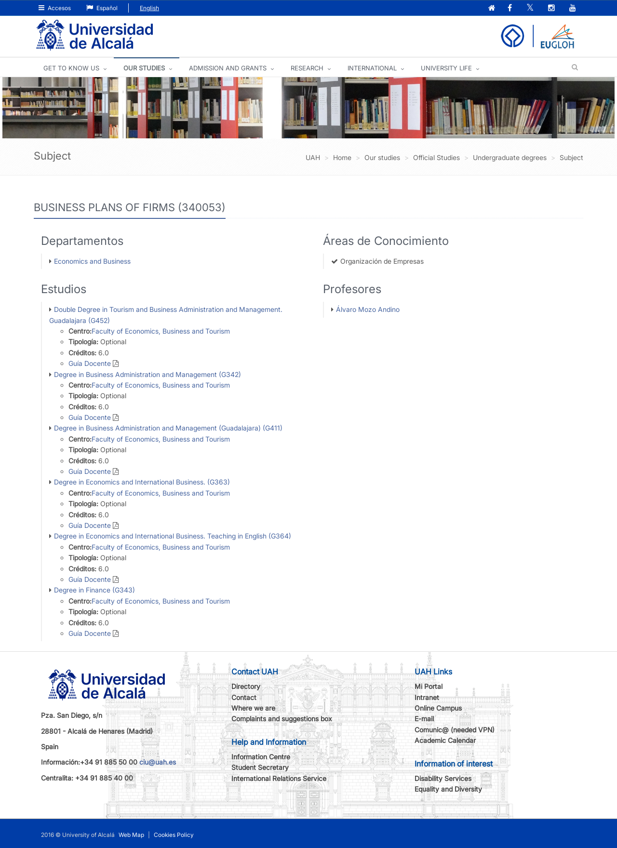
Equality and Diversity (448, 789)
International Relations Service (278, 778)
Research (307, 68)
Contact (243, 697)
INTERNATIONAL (372, 68)
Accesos (55, 8)
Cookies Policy (174, 834)
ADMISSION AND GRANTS (228, 68)
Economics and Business (92, 261)
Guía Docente (89, 363)
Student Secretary (260, 767)
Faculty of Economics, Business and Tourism (161, 331)
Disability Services (443, 778)
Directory (245, 686)
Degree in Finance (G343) (94, 590)
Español (102, 8)
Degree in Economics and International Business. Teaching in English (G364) (172, 536)
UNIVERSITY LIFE (446, 68)
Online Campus (438, 708)
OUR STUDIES (144, 68)
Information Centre (260, 757)
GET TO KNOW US (71, 68)
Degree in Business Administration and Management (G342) (147, 374)
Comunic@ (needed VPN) (455, 730)
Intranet (427, 697)
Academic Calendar (445, 740)
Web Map (131, 834)
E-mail (424, 718)
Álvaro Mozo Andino (368, 309)
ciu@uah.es (157, 762)
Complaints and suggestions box (281, 718)
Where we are (253, 708)
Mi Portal (429, 686)
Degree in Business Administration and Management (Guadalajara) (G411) (168, 428)
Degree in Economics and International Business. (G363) (142, 482)
